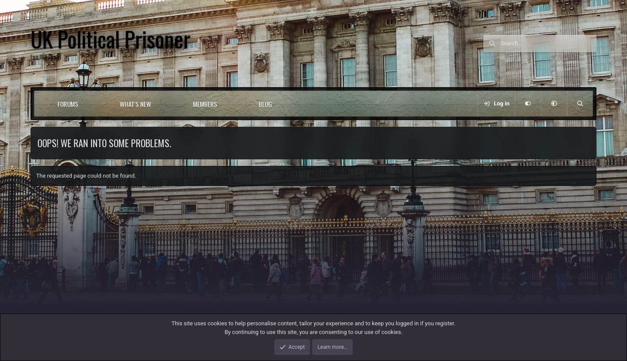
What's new (135, 103)
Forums (67, 103)
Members (205, 103)
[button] (94, 104)
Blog (265, 103)
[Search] (549, 43)
